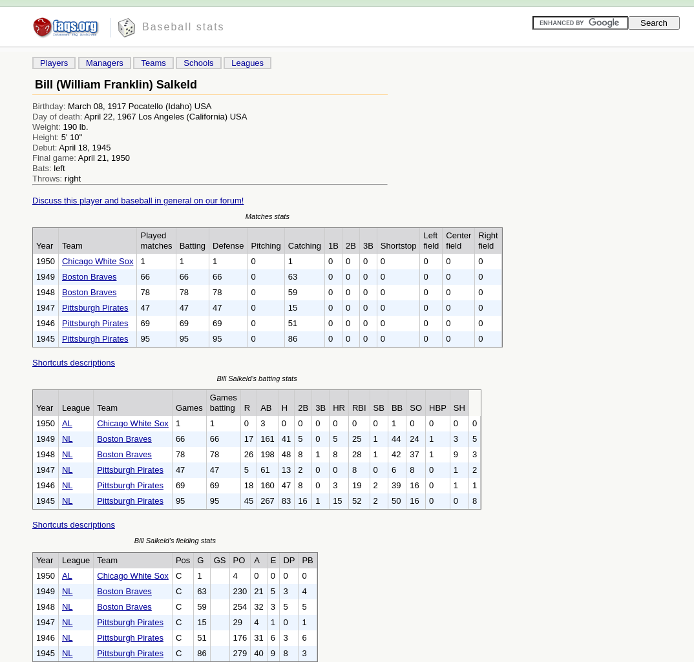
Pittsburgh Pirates (95, 308)
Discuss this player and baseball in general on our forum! (138, 200)
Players (54, 63)
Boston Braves (89, 277)
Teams (153, 63)
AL (67, 423)
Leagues (247, 63)
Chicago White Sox (98, 261)
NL (67, 439)
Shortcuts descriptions (73, 362)
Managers (104, 63)
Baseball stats (183, 26)
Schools (198, 63)
